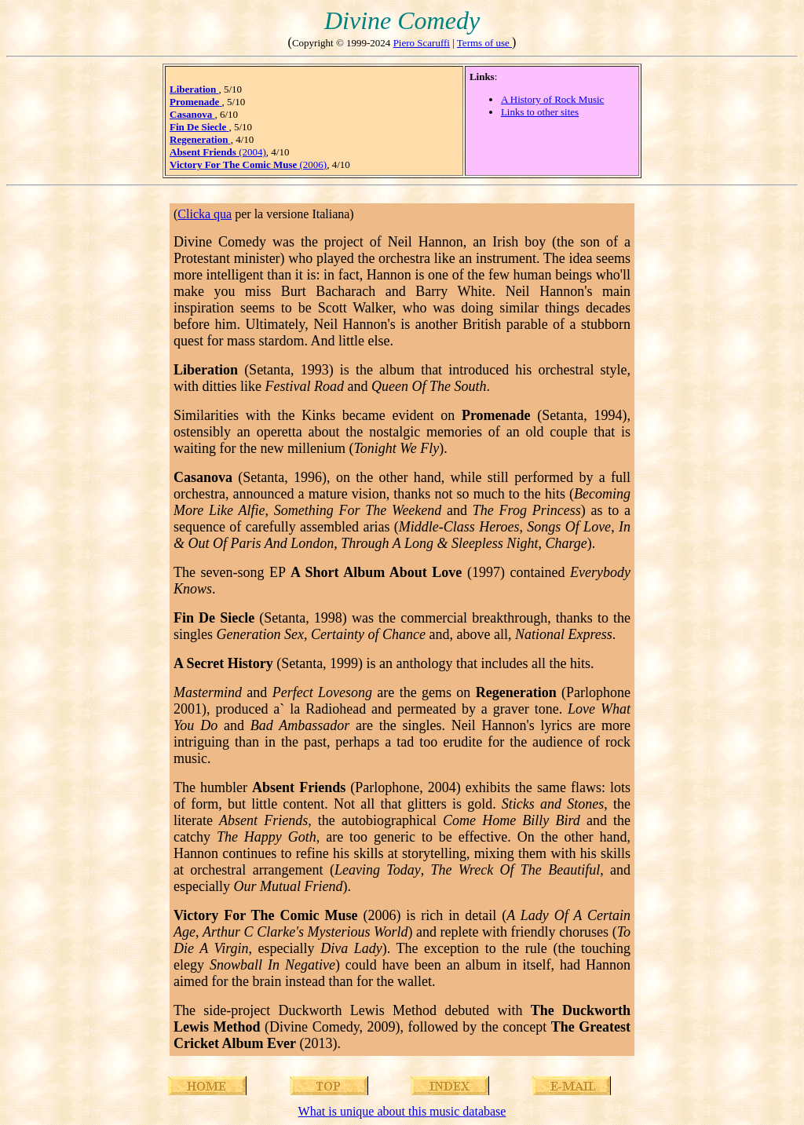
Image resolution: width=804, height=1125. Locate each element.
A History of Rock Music (552, 99)
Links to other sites (540, 112)
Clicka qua (204, 214)
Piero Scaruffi (421, 43)
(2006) (248, 164)
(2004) (218, 152)
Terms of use (484, 43)
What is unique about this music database (402, 1111)
